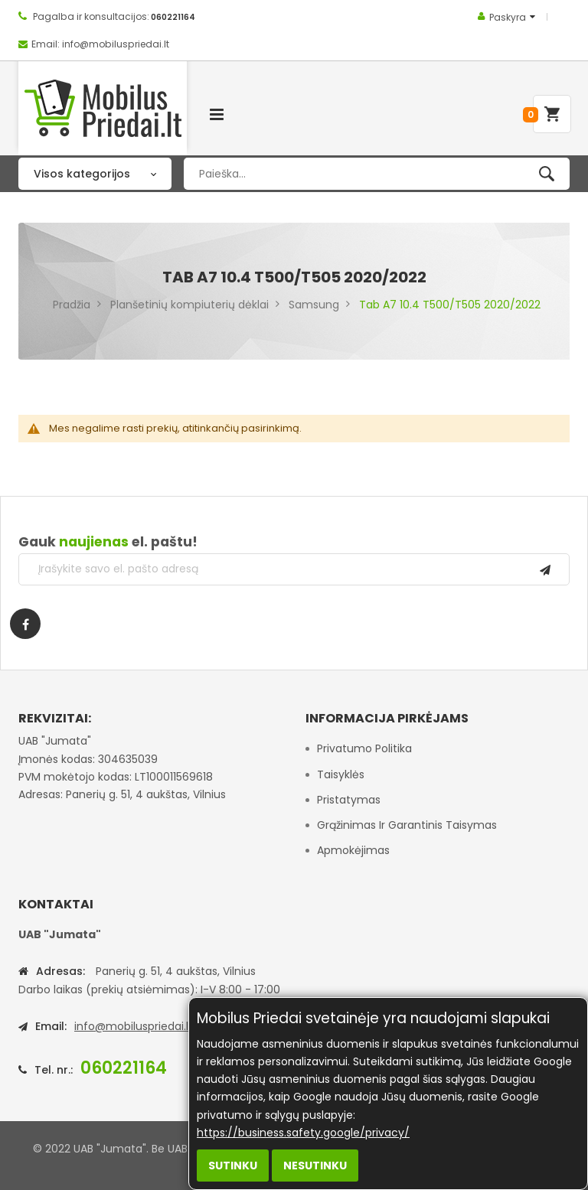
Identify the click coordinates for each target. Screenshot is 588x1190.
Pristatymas (349, 799)
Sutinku (232, 1165)
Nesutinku (315, 1165)
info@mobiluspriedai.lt (133, 1026)
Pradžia (71, 304)
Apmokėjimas (353, 850)
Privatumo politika (364, 748)
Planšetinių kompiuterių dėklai (189, 304)
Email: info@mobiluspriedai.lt (100, 44)
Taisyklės (340, 774)
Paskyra (507, 17)
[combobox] (377, 174)
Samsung (314, 304)
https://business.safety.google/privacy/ (303, 1132)
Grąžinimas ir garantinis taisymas (407, 825)
